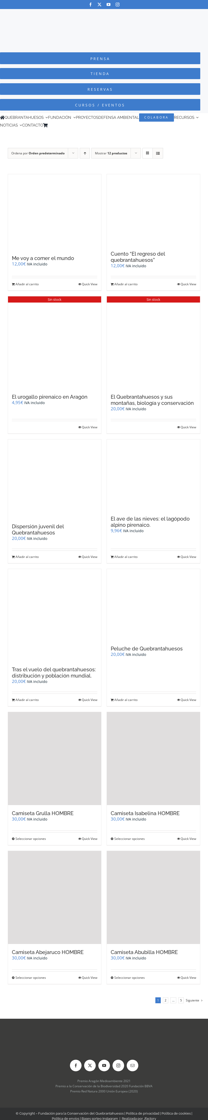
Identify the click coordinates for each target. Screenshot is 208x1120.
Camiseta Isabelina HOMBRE (145, 813)
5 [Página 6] (181, 1000)
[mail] (132, 1065)
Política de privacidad (142, 1113)
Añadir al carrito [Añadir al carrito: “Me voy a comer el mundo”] (27, 284)
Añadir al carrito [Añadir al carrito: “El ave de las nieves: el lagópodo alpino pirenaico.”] (126, 557)
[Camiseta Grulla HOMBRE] (54, 758)
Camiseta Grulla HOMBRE (43, 813)
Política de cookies (176, 1113)
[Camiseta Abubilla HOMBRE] (153, 897)
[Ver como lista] (158, 153)
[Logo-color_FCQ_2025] (104, 14)
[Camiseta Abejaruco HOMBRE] (54, 897)
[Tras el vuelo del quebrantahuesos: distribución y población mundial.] (54, 615)
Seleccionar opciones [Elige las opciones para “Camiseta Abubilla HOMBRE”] (129, 977)
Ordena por (38, 153)
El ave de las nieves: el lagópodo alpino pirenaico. (150, 522)
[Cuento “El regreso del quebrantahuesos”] (153, 210)
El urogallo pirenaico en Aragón (49, 397)
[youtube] (108, 4)
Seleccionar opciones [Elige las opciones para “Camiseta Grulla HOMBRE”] (30, 839)
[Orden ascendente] (85, 153)
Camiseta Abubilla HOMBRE (144, 952)
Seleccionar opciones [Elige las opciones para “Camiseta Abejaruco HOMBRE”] (30, 977)
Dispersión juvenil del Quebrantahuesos (38, 529)
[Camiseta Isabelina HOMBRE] (153, 758)
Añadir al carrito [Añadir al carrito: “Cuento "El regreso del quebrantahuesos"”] (126, 284)
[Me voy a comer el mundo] (54, 212)
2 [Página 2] (165, 1000)
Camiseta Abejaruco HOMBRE (48, 952)
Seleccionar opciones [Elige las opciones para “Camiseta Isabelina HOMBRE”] (129, 839)
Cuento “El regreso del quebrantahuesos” (138, 257)
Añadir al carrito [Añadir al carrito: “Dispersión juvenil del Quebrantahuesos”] (27, 557)
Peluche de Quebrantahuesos (147, 649)
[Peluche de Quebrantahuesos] (153, 604)
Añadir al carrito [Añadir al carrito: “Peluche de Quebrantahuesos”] (126, 700)
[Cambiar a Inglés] (57, 125)
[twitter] (99, 4)
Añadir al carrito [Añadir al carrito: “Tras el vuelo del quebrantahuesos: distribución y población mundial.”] (27, 700)
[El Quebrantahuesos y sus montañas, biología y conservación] (153, 342)
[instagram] (117, 4)
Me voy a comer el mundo (43, 258)
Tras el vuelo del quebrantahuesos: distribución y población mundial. (54, 672)
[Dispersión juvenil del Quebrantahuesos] (54, 479)
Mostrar (111, 153)
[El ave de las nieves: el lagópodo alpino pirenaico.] (153, 475)
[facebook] (90, 4)
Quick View (89, 284)
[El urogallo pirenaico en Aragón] (54, 342)
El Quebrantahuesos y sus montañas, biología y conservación (152, 400)
